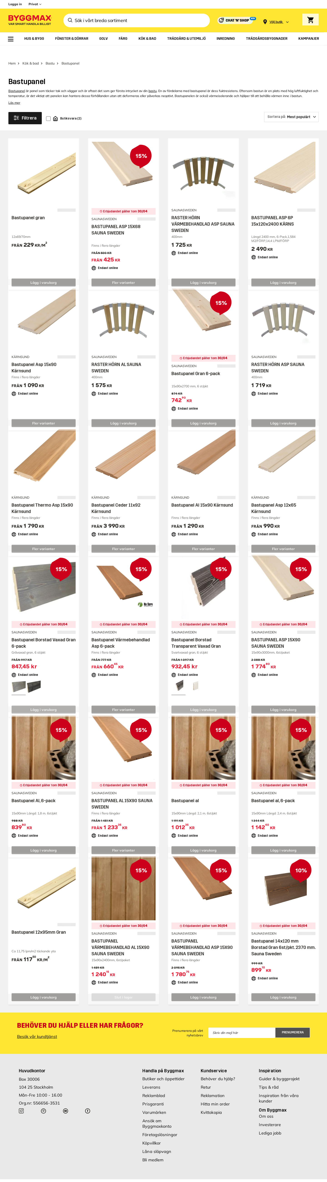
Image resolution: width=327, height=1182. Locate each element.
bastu (153, 79)
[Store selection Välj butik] (276, 22)
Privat (33, 4)
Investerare (270, 1112)
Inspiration (270, 1059)
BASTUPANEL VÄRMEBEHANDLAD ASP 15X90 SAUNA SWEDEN (202, 936)
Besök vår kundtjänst (37, 1024)
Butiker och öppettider (163, 1067)
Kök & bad (30, 51)
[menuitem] (10, 39)
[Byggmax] (30, 20)
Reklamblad (153, 1083)
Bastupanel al (185, 788)
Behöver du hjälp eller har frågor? (80, 1014)
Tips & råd (269, 1075)
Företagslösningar (159, 1122)
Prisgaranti (153, 1092)
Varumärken (154, 1100)
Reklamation (213, 1083)
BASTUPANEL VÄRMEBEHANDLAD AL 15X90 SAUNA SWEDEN (120, 936)
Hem (12, 51)
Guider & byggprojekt (279, 1067)
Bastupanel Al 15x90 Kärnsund (202, 493)
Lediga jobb (270, 1121)
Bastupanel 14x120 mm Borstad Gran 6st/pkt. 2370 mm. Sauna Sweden (283, 936)
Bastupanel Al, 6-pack (33, 788)
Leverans (151, 1075)
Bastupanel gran (28, 206)
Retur (206, 1075)
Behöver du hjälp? (218, 1067)
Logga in (15, 4)
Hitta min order (215, 1092)
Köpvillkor (151, 1131)
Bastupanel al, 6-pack (273, 788)
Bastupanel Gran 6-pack (195, 361)
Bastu (50, 51)
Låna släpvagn (156, 1139)
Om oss (266, 1104)
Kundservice (214, 1059)
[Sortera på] (291, 105)
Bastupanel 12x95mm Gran (39, 920)
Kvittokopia (211, 1100)
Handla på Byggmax (163, 1059)
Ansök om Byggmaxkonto (156, 1111)
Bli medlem (153, 1148)
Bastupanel (16, 79)
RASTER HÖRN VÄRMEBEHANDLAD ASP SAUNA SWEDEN (203, 212)
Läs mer (14, 91)
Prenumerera (293, 1021)
